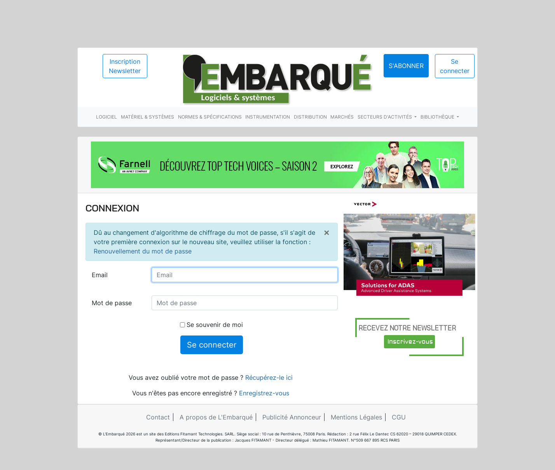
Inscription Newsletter (125, 66)
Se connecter (454, 66)
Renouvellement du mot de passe (143, 251)
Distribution (310, 117)
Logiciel (106, 117)
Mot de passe (112, 303)
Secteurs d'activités (385, 117)
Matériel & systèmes (147, 117)
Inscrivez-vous (410, 342)
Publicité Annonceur (291, 417)
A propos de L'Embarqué (216, 417)
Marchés (342, 117)
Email (100, 275)
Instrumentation (267, 117)
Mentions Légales (356, 417)
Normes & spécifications (210, 117)
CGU (399, 417)
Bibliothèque (438, 117)
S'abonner (406, 66)
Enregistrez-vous (264, 393)
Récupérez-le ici (269, 377)
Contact (158, 417)
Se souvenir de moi (211, 324)
